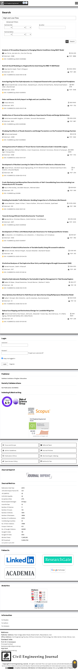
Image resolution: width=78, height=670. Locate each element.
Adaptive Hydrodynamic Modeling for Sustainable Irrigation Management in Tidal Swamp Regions (37, 279)
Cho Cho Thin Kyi (26, 53)
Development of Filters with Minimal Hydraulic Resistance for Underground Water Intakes (35, 232)
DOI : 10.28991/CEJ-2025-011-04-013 (15, 256)
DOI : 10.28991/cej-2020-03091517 (15, 241)
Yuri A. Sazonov (9, 150)
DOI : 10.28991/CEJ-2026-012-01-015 (15, 288)
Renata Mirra (8, 219)
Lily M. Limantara (32, 298)
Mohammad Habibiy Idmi (15, 316)
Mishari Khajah (20, 251)
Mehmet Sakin (35, 187)
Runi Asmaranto (43, 298)
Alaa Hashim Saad (10, 69)
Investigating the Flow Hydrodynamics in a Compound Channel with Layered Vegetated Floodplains (38, 82)
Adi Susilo (29, 314)
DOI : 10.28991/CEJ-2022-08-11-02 (14, 209)
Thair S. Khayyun (22, 69)
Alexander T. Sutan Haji (40, 314)
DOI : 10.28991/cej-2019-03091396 (15, 124)
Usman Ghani (22, 85)
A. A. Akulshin (8, 235)
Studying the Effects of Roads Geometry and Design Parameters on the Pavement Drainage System (39, 131)
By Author (41, 25)
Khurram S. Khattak (43, 203)
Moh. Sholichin (21, 298)
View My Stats (39, 608)
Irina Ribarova (41, 219)
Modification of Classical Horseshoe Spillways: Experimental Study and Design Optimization (35, 115)
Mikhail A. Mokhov (21, 150)
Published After (8, 25)
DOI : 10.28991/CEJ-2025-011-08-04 (15, 272)
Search (72, 41)
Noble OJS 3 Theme (66, 668)
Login (4, 364)
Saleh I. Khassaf (20, 266)
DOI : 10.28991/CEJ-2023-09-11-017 (15, 158)
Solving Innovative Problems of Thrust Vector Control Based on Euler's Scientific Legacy (34, 147)
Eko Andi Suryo (54, 314)
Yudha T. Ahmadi (9, 298)
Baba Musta (28, 316)
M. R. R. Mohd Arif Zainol (42, 168)
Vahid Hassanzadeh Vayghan (14, 118)
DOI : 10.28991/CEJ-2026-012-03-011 (15, 304)
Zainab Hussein (9, 266)
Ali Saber (27, 118)
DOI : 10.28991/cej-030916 (12, 193)
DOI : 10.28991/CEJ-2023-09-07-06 (15, 108)
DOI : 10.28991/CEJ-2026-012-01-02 (15, 175)
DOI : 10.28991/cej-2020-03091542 (15, 225)
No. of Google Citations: (9, 529)
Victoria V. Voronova (46, 150)
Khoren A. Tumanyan (60, 150)
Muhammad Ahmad (11, 85)
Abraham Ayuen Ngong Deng (23, 168)
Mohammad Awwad (10, 134)
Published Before (8, 32)
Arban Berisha (9, 103)
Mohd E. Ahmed (9, 251)
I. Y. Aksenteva (39, 235)
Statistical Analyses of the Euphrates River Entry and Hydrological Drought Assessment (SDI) (36, 263)
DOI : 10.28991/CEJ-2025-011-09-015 (15, 321)
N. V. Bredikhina (19, 235)
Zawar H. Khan (20, 203)
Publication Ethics (10, 456)
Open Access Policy (10, 461)
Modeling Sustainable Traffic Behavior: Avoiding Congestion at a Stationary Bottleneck (34, 200)
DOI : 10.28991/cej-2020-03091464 (15, 59)
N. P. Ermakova (49, 235)
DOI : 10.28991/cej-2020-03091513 (15, 92)
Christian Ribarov (20, 219)
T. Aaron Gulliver (31, 203)
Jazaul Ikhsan (9, 168)
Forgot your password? (36, 353)
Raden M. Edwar (9, 282)
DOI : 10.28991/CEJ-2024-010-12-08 (15, 75)
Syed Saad (54, 203)
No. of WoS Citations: (8, 523)
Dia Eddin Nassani (23, 187)
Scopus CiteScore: (7, 526)
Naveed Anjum (33, 85)
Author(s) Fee (46, 461)
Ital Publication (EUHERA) (10, 388)
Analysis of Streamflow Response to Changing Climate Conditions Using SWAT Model (33, 50)
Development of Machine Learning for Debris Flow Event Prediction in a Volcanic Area (33, 164)
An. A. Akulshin (29, 235)
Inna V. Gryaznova (33, 150)
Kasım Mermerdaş (10, 187)
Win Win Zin (16, 53)
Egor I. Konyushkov (8, 152)
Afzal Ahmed (10, 87)
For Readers (5, 620)
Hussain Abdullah (32, 251)
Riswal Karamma (21, 282)
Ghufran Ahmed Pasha (45, 85)
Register (12, 364)
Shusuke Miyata (13, 170)
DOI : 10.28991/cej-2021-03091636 (15, 140)
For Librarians (5, 626)
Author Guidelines (9, 450)
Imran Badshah (9, 203)
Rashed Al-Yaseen (44, 251)
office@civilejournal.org (9, 650)
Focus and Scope (9, 445)
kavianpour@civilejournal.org (10, 646)
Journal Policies (46, 450)
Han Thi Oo (8, 53)
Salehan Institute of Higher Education (14, 378)
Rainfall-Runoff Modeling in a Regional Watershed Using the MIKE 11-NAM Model (30, 66)
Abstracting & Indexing (49, 456)
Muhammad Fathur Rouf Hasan (14, 314)
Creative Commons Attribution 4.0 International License (33, 668)
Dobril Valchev (31, 219)
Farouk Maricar (32, 282)
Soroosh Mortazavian (38, 118)
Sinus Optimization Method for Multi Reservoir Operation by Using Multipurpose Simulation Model (37, 295)
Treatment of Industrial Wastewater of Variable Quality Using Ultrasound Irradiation (33, 247)
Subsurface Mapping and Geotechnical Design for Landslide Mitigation (28, 311)
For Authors (5, 623)
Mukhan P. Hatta (44, 282)
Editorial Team (46, 445)
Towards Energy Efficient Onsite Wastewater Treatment (23, 216)
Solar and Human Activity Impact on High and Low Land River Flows (26, 99)
